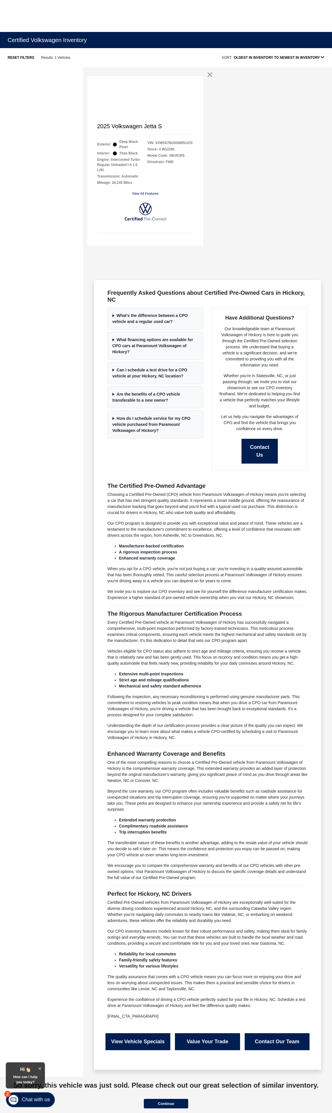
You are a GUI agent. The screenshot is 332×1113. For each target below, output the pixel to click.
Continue (166, 1103)
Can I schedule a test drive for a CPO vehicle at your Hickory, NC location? (149, 373)
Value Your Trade (207, 1041)
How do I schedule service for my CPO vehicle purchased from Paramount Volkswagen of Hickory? (151, 424)
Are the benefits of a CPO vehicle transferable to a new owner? (146, 397)
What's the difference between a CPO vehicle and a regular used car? (150, 318)
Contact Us (259, 451)
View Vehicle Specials (138, 1041)
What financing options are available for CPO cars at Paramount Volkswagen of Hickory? (152, 345)
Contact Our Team (277, 1041)
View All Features (145, 194)
